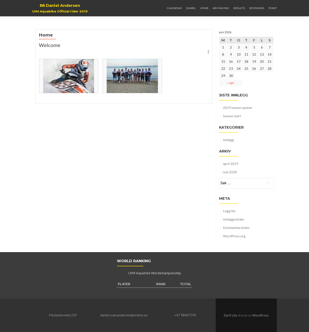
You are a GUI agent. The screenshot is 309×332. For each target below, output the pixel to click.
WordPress (260, 315)
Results (239, 8)
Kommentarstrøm (236, 227)
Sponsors (256, 8)
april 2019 (230, 163)
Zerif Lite (231, 315)
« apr (230, 83)
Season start (232, 116)
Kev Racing (221, 8)
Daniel (191, 8)
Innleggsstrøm (233, 219)
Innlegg (228, 140)
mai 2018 (230, 172)
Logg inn (229, 211)
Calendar (174, 8)
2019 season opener (237, 107)
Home (204, 8)
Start (272, 8)
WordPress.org (234, 236)
